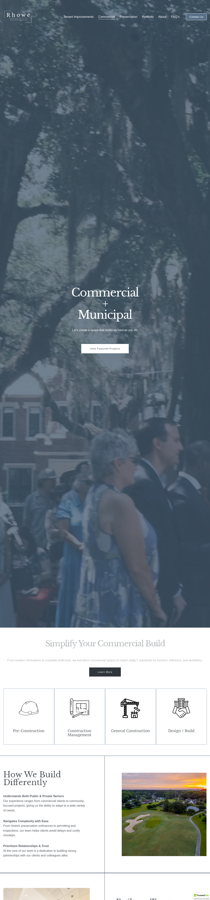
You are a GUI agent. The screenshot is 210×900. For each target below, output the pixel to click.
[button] (201, 896)
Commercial (106, 17)
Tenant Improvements (78, 17)
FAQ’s (175, 17)
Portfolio (148, 17)
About (162, 17)
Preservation (128, 17)
